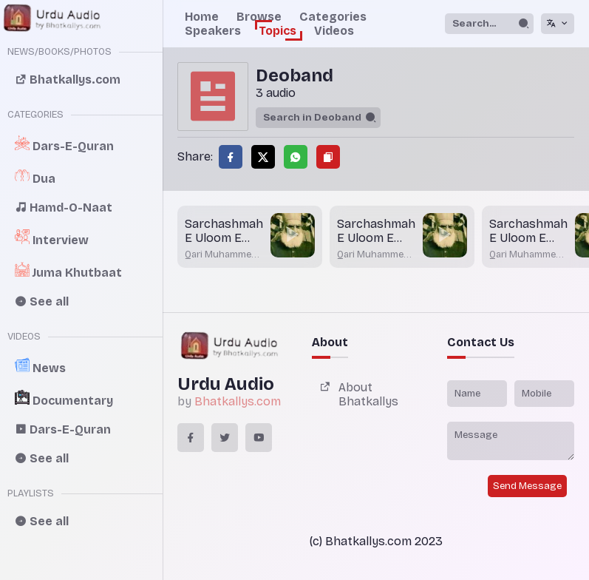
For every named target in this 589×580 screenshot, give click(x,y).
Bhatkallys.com (237, 401)
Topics (277, 31)
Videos (334, 31)
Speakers (213, 31)
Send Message (527, 486)
